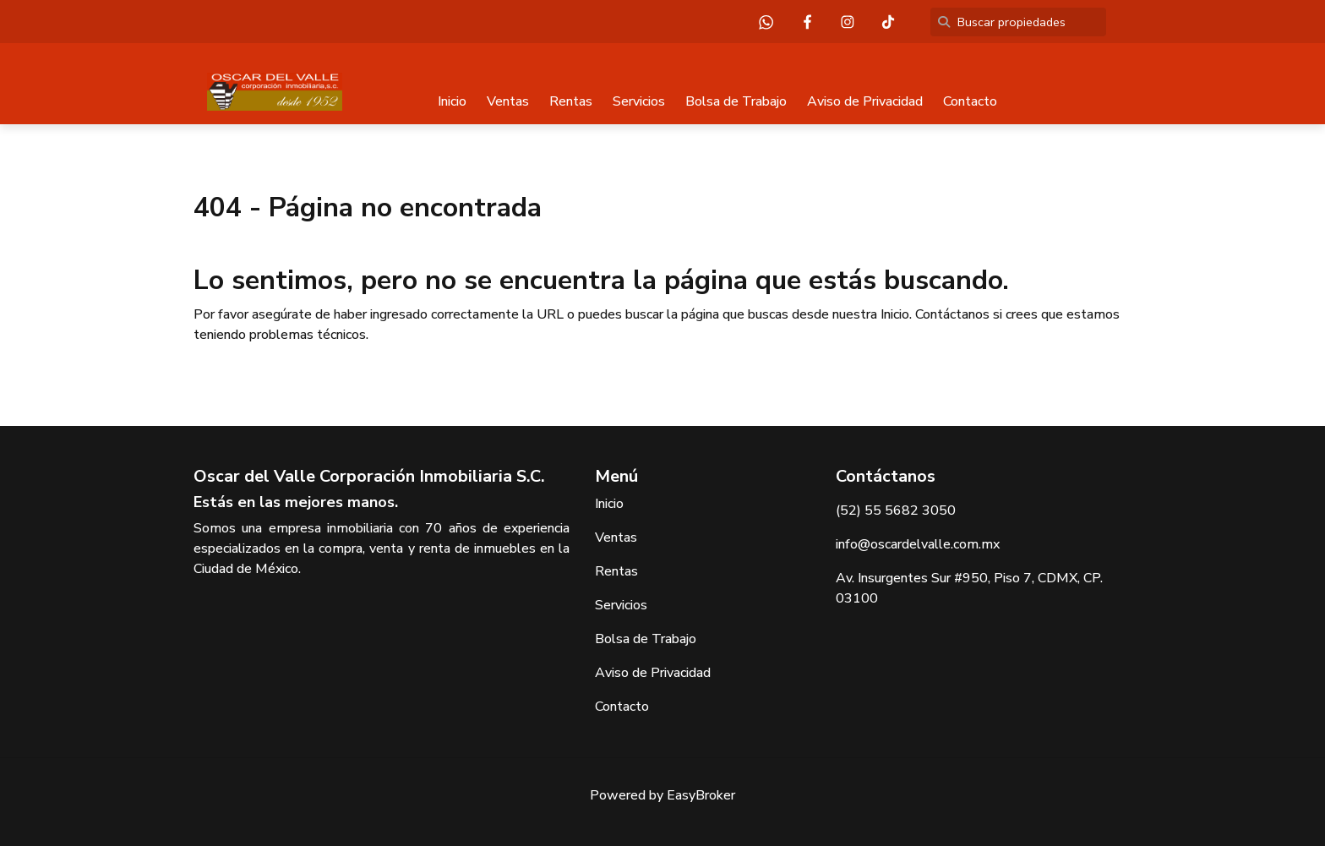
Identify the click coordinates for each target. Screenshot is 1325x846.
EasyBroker (701, 795)
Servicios (639, 101)
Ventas (508, 101)
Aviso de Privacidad (865, 101)
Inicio (452, 101)
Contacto (970, 101)
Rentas (570, 101)
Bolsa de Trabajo (736, 101)
